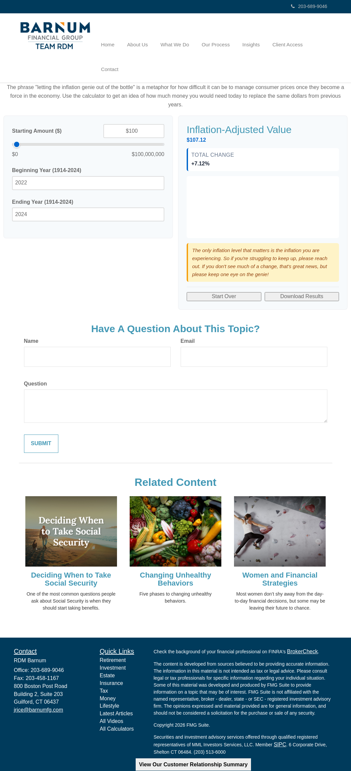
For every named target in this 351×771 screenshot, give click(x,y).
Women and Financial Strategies (280, 557)
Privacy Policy (170, 754)
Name (31, 318)
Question (35, 361)
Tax (104, 668)
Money (108, 676)
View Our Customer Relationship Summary (193, 764)
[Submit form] (41, 421)
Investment (113, 645)
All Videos (111, 699)
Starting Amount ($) (37, 108)
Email (188, 318)
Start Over (224, 274)
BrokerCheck (302, 629)
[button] (145, 37)
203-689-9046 (309, 6)
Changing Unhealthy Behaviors (175, 557)
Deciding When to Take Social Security (71, 557)
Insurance (111, 661)
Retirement (113, 638)
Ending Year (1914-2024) (42, 179)
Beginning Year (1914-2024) (46, 148)
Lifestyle (109, 683)
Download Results (301, 274)
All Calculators (117, 706)
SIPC (280, 722)
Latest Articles (116, 691)
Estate (107, 653)
